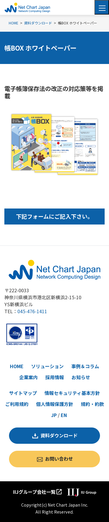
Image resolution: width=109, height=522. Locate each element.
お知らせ (81, 377)
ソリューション (47, 366)
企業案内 (28, 377)
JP (54, 414)
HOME (17, 366)
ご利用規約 (16, 403)
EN (64, 414)
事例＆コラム (85, 366)
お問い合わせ (59, 458)
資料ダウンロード (59, 435)
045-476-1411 (32, 311)
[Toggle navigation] (101, 7)
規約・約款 (92, 403)
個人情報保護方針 (54, 403)
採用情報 (54, 377)
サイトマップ (23, 392)
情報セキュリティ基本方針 (72, 392)
